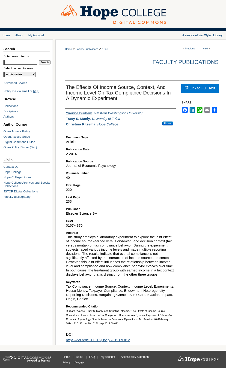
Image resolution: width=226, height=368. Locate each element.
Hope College (12, 172)
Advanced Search (15, 83)
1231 (105, 49)
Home (68, 49)
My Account (108, 357)
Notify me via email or (21, 91)
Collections (10, 106)
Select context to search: (19, 68)
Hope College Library (17, 177)
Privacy (67, 362)
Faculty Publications (87, 49)
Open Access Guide (16, 136)
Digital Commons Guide (19, 142)
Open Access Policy (16, 131)
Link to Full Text (200, 88)
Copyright (80, 362)
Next (205, 48)
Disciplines (10, 111)
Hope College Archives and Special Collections (26, 184)
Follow (167, 123)
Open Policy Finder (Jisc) (20, 147)
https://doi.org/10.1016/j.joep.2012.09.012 (98, 340)
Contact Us (10, 166)
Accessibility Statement (135, 357)
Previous (190, 48)
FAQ (92, 357)
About (80, 357)
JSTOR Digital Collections (20, 191)
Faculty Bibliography (16, 196)
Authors (8, 116)
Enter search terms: (16, 56)
